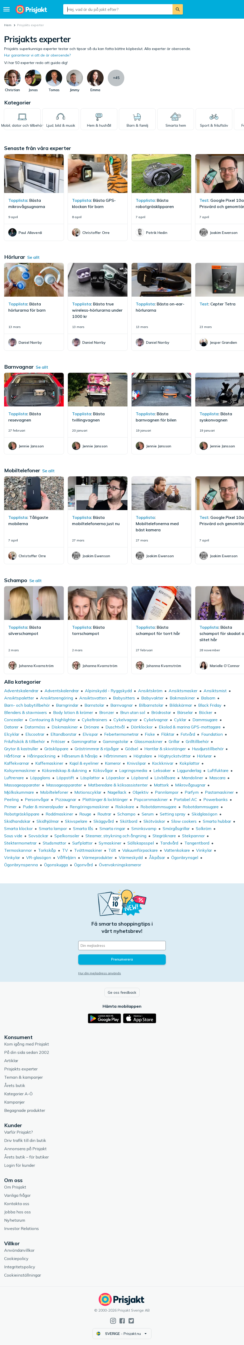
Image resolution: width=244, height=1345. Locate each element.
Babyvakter (152, 697)
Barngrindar (67, 705)
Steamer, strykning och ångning (115, 835)
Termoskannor (18, 850)
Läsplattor (90, 777)
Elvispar (90, 734)
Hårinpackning (41, 756)
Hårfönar (12, 756)
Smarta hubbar (217, 821)
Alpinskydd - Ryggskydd (108, 690)
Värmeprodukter (97, 857)
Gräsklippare (56, 748)
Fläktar (167, 734)
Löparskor (115, 777)
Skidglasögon (204, 814)
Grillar (174, 741)
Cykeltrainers (94, 719)
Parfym (192, 792)
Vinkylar (204, 850)
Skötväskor (154, 821)
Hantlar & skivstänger (165, 748)
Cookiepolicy (16, 1258)
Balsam (208, 697)
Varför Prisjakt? (18, 1132)
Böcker (205, 712)
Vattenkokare (177, 850)
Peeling (11, 799)
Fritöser (58, 741)
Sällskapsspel (140, 843)
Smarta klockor (18, 828)
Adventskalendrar (21, 690)
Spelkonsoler (66, 835)
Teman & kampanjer (23, 1077)
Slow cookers (184, 821)
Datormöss (35, 726)
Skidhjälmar (48, 821)
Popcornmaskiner (151, 799)
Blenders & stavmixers (25, 712)
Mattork (161, 785)
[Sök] (178, 9)
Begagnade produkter (24, 1110)
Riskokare (124, 806)
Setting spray (172, 814)
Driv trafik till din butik (25, 1140)
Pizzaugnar (65, 799)
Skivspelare (76, 821)
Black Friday (209, 705)
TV (65, 850)
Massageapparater (22, 785)
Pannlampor (166, 792)
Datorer (11, 726)
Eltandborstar (63, 734)
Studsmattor (54, 843)
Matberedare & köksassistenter (118, 785)
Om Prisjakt (15, 1187)
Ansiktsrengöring (56, 697)
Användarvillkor (19, 1250)
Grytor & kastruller (21, 748)
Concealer (13, 719)
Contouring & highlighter (52, 719)
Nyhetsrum (14, 1220)
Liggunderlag (189, 770)
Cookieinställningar (22, 1275)
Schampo (126, 814)
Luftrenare (14, 777)
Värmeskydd (131, 857)
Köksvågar (103, 770)
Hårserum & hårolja (79, 756)
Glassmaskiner (148, 741)
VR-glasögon (38, 857)
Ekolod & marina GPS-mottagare (190, 726)
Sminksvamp (143, 828)
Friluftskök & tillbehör (24, 741)
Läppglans (40, 777)
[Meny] (6, 9)
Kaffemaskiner (49, 763)
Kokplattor (189, 763)
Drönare (91, 726)
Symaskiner (110, 843)
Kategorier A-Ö (18, 1093)
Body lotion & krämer (73, 712)
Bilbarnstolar (151, 705)
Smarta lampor (53, 828)
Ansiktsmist (215, 690)
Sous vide (13, 835)
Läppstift (65, 777)
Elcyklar (11, 734)
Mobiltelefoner (54, 792)
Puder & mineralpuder (43, 806)
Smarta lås (83, 828)
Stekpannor (193, 835)
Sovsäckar (38, 835)
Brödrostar (161, 712)
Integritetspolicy (19, 1266)
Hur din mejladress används (99, 973)
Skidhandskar (17, 821)
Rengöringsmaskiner (89, 806)
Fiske (150, 734)
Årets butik (14, 1085)
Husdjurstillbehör (208, 748)
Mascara (217, 777)
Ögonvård (83, 864)
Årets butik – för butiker (26, 1157)
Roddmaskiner (59, 814)
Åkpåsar (157, 857)
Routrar (104, 814)
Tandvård (169, 843)
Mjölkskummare (19, 792)
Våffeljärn (66, 857)
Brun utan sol (132, 712)
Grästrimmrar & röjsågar (97, 748)
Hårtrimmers (115, 756)
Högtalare (142, 756)
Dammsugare (205, 719)
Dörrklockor (142, 726)
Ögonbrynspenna (21, 864)
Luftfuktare (217, 770)
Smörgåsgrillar (176, 828)
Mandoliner (192, 777)
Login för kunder (19, 1165)
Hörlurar (204, 756)
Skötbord (128, 821)
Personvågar (37, 799)
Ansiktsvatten (93, 697)
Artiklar (11, 1060)
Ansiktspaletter (19, 697)
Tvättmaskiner (88, 850)
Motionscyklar (87, 792)
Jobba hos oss (17, 1211)
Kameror (113, 763)
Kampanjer (14, 1102)
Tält (112, 850)
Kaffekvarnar (16, 763)
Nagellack (116, 792)
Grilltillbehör (197, 741)
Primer (10, 806)
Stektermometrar (20, 843)
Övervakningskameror (120, 864)
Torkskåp (47, 850)
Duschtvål (115, 726)
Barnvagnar (121, 705)
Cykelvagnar (125, 719)
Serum (148, 814)
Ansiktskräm (150, 690)
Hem (7, 25)
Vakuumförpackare (140, 850)
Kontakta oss (16, 1203)
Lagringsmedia (133, 770)
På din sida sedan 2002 (26, 1052)
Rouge (85, 814)
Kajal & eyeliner (84, 763)
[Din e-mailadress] (122, 945)
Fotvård (188, 734)
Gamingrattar (84, 741)
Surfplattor (82, 843)
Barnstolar (94, 705)
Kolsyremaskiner (20, 770)
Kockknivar (162, 763)
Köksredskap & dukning (64, 770)
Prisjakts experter (21, 1068)
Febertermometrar (121, 734)
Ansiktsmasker (183, 690)
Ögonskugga (56, 864)
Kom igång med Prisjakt (26, 1044)
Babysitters (124, 697)
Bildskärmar (180, 705)
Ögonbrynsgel (184, 857)
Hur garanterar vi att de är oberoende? (37, 55)
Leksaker (162, 770)
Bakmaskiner (182, 697)
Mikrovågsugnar (190, 785)
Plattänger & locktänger (105, 799)
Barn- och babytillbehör (27, 705)
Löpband (139, 777)
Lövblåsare (164, 777)
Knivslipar (136, 763)
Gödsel (131, 748)
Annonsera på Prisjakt (25, 1148)
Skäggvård (104, 821)
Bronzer (106, 712)
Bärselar (185, 712)
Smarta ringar (112, 828)
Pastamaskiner (219, 792)
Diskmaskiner (65, 726)
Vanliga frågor (17, 1195)
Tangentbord (196, 843)
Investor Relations (21, 1228)
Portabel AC (185, 799)
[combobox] (117, 9)
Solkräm (203, 828)
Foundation (212, 734)
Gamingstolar (115, 741)
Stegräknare (164, 835)
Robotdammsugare (158, 806)
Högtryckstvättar (174, 756)
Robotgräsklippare (21, 814)
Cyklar (180, 719)
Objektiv (141, 792)
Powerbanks (215, 799)
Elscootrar (34, 734)
